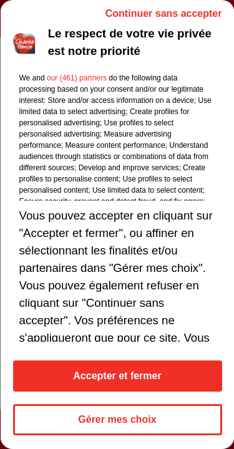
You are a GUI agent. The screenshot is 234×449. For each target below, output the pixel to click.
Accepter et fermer (117, 375)
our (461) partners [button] (76, 78)
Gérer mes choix (117, 419)
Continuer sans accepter (163, 13)
